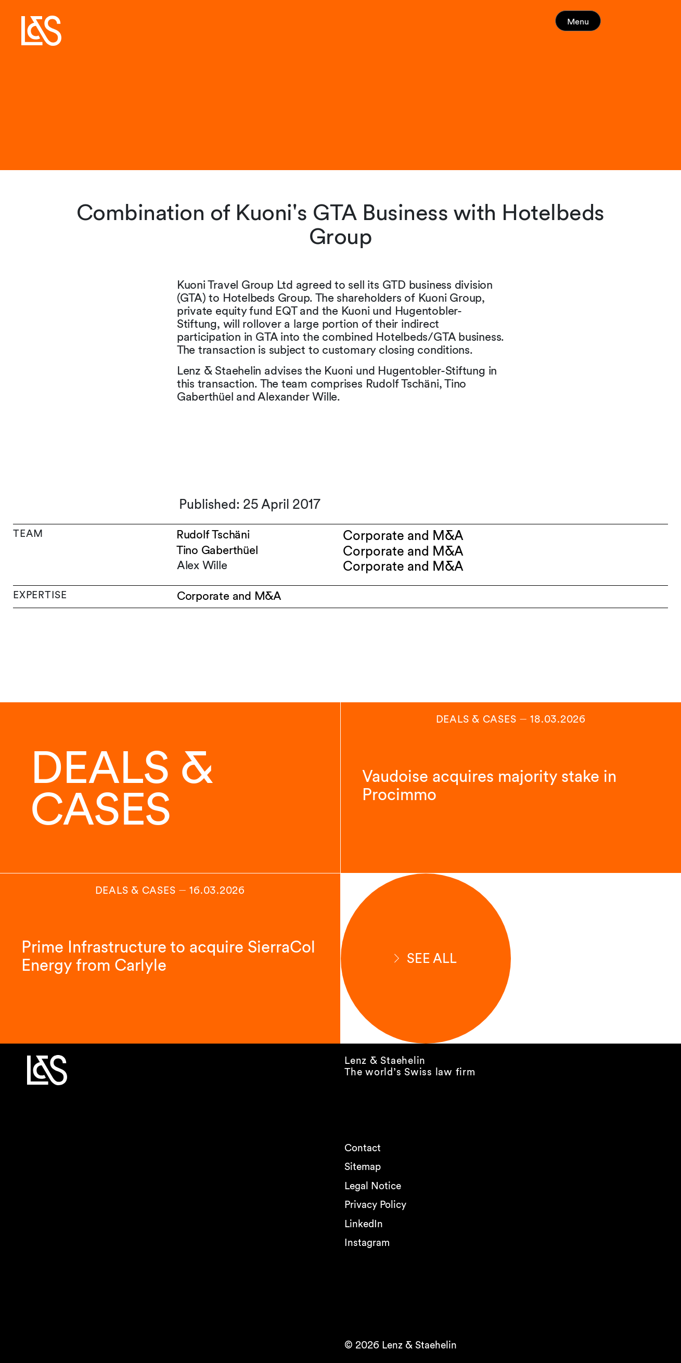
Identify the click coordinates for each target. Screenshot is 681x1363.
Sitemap (362, 1167)
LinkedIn (363, 1224)
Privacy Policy (375, 1205)
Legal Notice (372, 1186)
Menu (597, 26)
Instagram (367, 1243)
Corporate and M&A (229, 595)
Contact (362, 1148)
